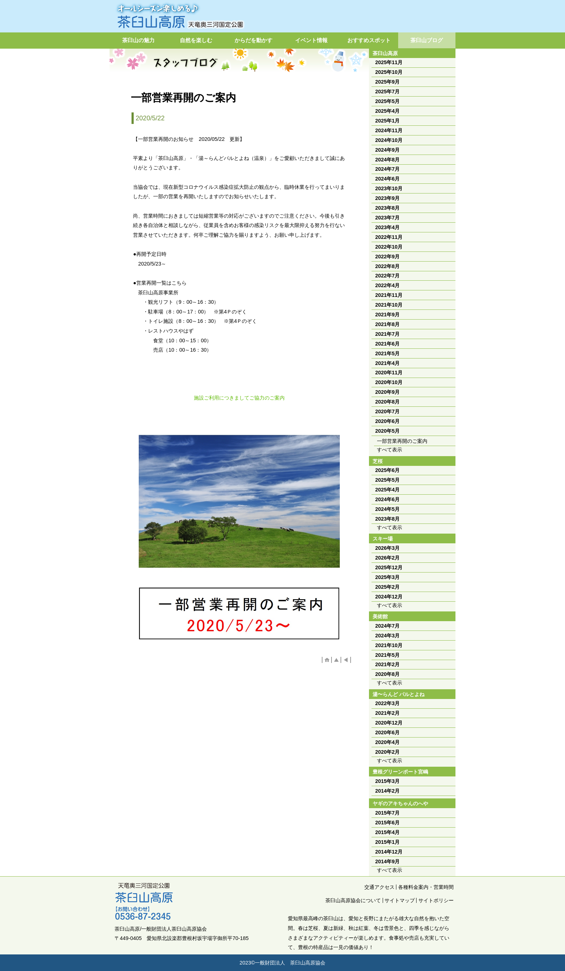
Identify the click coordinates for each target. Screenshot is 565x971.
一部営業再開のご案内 (402, 441)
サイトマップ (399, 900)
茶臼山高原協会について (353, 900)
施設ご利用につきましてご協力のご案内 (239, 398)
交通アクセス (379, 887)
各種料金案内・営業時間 (426, 887)
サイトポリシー (436, 900)
